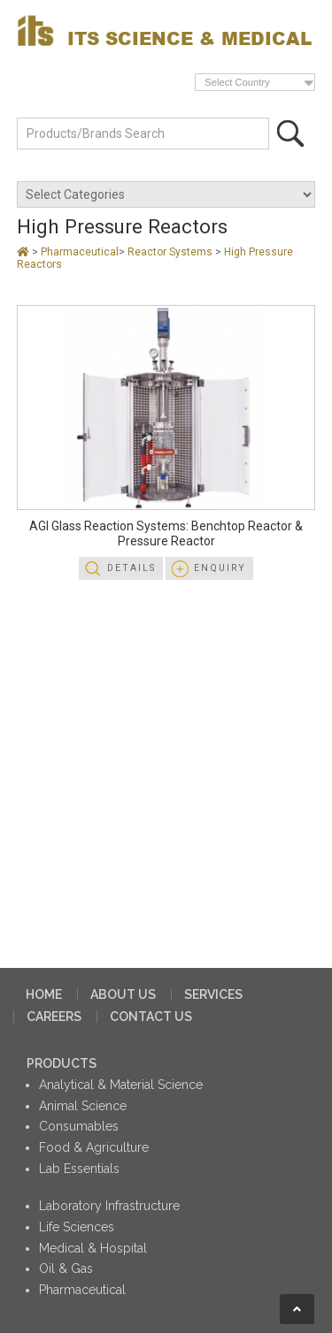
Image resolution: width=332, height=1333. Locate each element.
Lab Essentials (79, 1169)
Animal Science (83, 1106)
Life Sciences (76, 1227)
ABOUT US (123, 994)
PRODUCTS (62, 1063)
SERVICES (213, 994)
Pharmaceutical (80, 252)
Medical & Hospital (93, 1248)
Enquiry (220, 568)
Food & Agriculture (94, 1147)
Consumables (79, 1126)
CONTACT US (151, 1016)
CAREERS (54, 1016)
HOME (44, 994)
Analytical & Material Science (121, 1085)
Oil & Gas (66, 1268)
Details (131, 568)
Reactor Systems (171, 252)
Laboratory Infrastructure (109, 1206)
